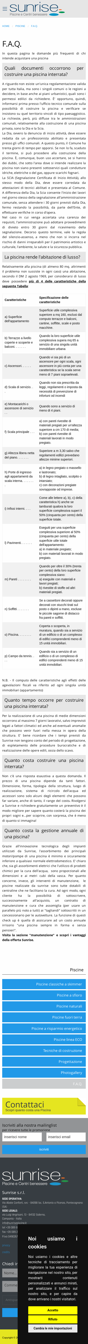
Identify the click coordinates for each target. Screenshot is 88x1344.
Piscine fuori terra (67, 1017)
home (5, 26)
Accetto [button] (52, 1310)
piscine (20, 26)
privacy (6, 1245)
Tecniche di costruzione (62, 1050)
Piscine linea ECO (68, 1039)
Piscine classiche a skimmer (59, 984)
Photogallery (71, 1072)
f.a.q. (34, 26)
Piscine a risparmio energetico (57, 1028)
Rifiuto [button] (53, 1319)
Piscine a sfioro (69, 995)
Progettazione (70, 1061)
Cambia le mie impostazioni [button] (53, 1328)
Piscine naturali (69, 1006)
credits (6, 1252)
